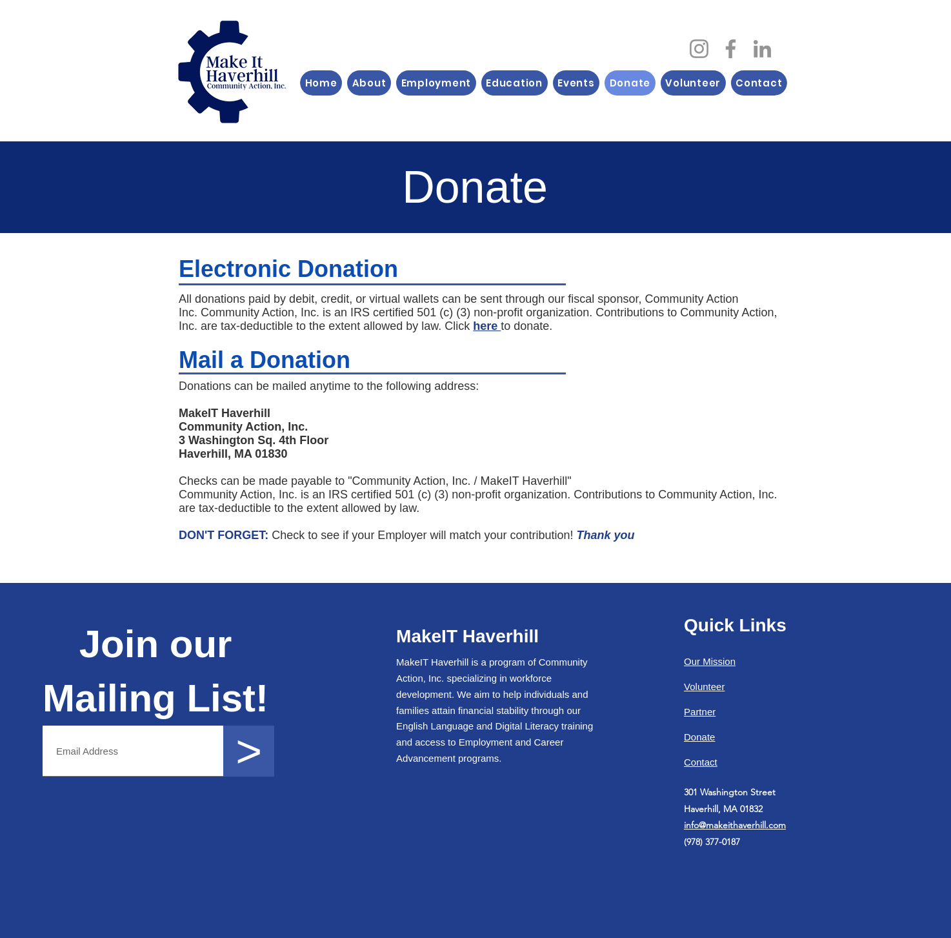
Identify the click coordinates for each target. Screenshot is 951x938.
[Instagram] (699, 48)
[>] (248, 751)
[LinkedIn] (762, 48)
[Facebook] (730, 48)
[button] (369, 83)
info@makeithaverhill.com (735, 825)
